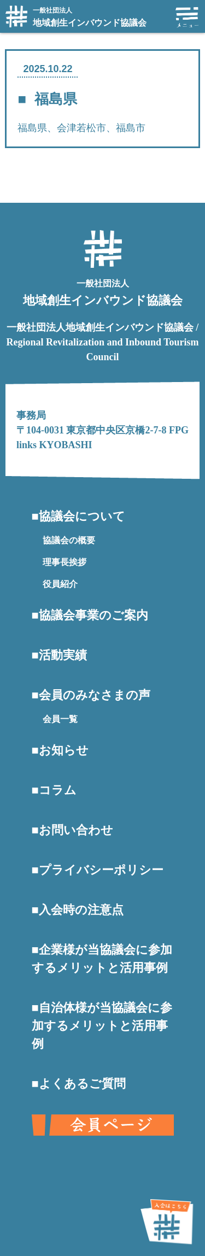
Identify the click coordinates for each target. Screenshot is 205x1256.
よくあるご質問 (82, 1083)
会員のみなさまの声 (94, 695)
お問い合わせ (76, 830)
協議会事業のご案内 (93, 615)
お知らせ (64, 750)
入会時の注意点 (81, 910)
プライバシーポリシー (101, 870)
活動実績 (63, 655)
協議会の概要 (69, 540)
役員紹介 (60, 584)
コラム (58, 790)
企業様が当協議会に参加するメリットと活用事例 (102, 959)
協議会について (82, 516)
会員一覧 (60, 719)
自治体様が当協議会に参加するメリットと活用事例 (102, 1025)
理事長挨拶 (64, 562)
